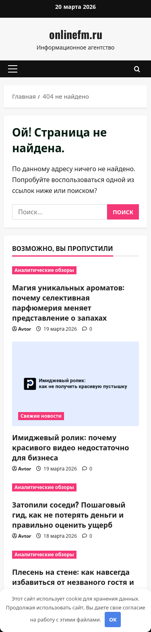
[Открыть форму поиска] (137, 69)
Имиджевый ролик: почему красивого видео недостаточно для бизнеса (70, 447)
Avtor (24, 328)
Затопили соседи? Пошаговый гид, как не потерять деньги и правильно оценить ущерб (69, 514)
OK (113, 619)
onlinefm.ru (75, 34)
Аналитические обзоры (44, 270)
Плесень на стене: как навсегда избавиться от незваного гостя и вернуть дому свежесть (73, 581)
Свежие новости (41, 415)
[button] (12, 68)
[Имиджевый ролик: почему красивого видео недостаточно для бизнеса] (75, 384)
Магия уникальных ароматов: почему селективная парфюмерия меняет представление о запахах (68, 302)
